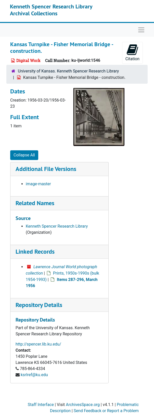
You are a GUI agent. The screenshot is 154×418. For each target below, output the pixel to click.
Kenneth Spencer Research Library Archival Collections (51, 10)
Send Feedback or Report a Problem (106, 410)
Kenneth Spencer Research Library (57, 226)
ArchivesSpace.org (83, 404)
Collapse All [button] (24, 155)
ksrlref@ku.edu (34, 374)
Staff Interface (41, 404)
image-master (38, 183)
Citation (132, 52)
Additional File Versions (46, 169)
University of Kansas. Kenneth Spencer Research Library (68, 71)
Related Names (35, 203)
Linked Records (35, 251)
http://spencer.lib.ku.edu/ (38, 344)
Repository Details (39, 305)
